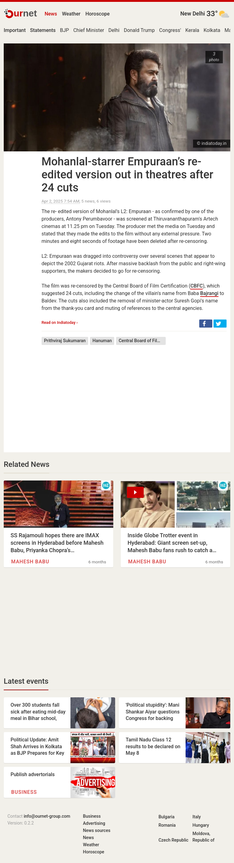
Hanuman (102, 340)
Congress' (170, 30)
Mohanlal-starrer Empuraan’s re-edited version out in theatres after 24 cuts (127, 174)
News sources (96, 830)
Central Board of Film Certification (142, 340)
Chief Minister (88, 30)
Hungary (200, 825)
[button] (205, 324)
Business (24, 792)
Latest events (26, 681)
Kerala (192, 30)
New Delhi (192, 14)
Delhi (113, 30)
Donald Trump (139, 30)
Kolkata (212, 30)
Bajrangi (209, 293)
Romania (167, 825)
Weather (71, 14)
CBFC (196, 286)
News (51, 14)
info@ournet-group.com (47, 816)
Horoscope (97, 14)
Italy (196, 816)
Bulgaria (167, 816)
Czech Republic (173, 840)
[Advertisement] (134, 394)
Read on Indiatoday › (60, 322)
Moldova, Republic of (203, 837)
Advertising (94, 823)
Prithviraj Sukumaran (65, 340)
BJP (64, 30)
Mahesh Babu (30, 562)
